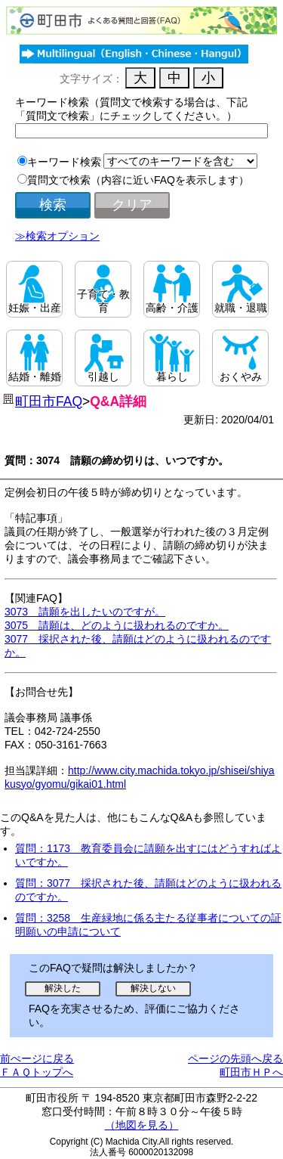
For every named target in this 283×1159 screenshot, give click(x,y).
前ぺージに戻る (37, 1058)
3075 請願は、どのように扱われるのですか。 (117, 625)
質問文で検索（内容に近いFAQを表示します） (138, 180)
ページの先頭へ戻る (235, 1058)
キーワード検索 (64, 162)
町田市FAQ (48, 401)
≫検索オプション (57, 236)
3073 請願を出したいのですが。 (85, 612)
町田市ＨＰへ (251, 1072)
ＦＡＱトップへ (36, 1072)
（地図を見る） (142, 1125)
